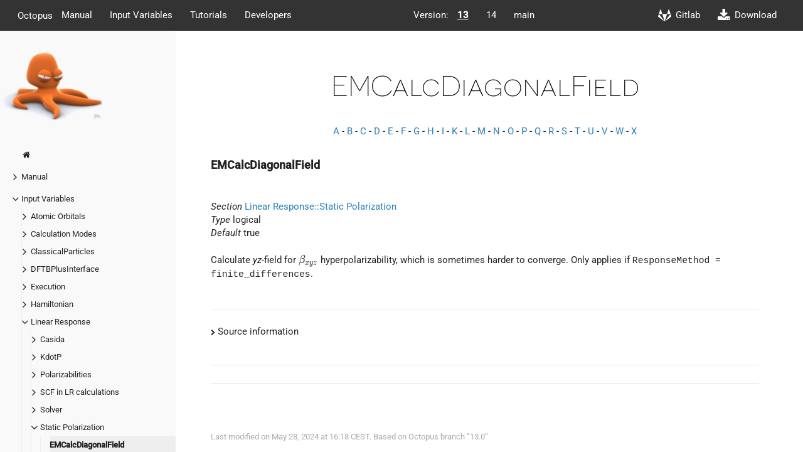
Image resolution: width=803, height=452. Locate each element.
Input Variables (141, 15)
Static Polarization (72, 427)
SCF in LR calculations (79, 392)
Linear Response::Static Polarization (320, 206)
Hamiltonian (52, 304)
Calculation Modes (64, 234)
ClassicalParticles (63, 251)
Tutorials (208, 15)
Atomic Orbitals (58, 216)
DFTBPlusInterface (65, 269)
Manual (76, 15)
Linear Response (60, 321)
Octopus (35, 15)
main (524, 15)
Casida (52, 339)
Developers (268, 15)
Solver (51, 409)
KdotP (50, 357)
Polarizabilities (66, 374)
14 (491, 15)
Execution (48, 286)
